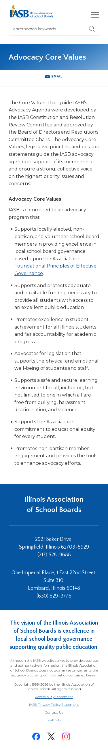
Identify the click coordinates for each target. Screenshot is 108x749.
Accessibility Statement (54, 697)
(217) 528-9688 (54, 555)
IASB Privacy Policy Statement (54, 704)
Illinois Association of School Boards (54, 504)
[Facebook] (36, 736)
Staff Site (61, 720)
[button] (95, 15)
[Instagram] (66, 736)
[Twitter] (51, 736)
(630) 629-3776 (54, 596)
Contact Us (54, 712)
